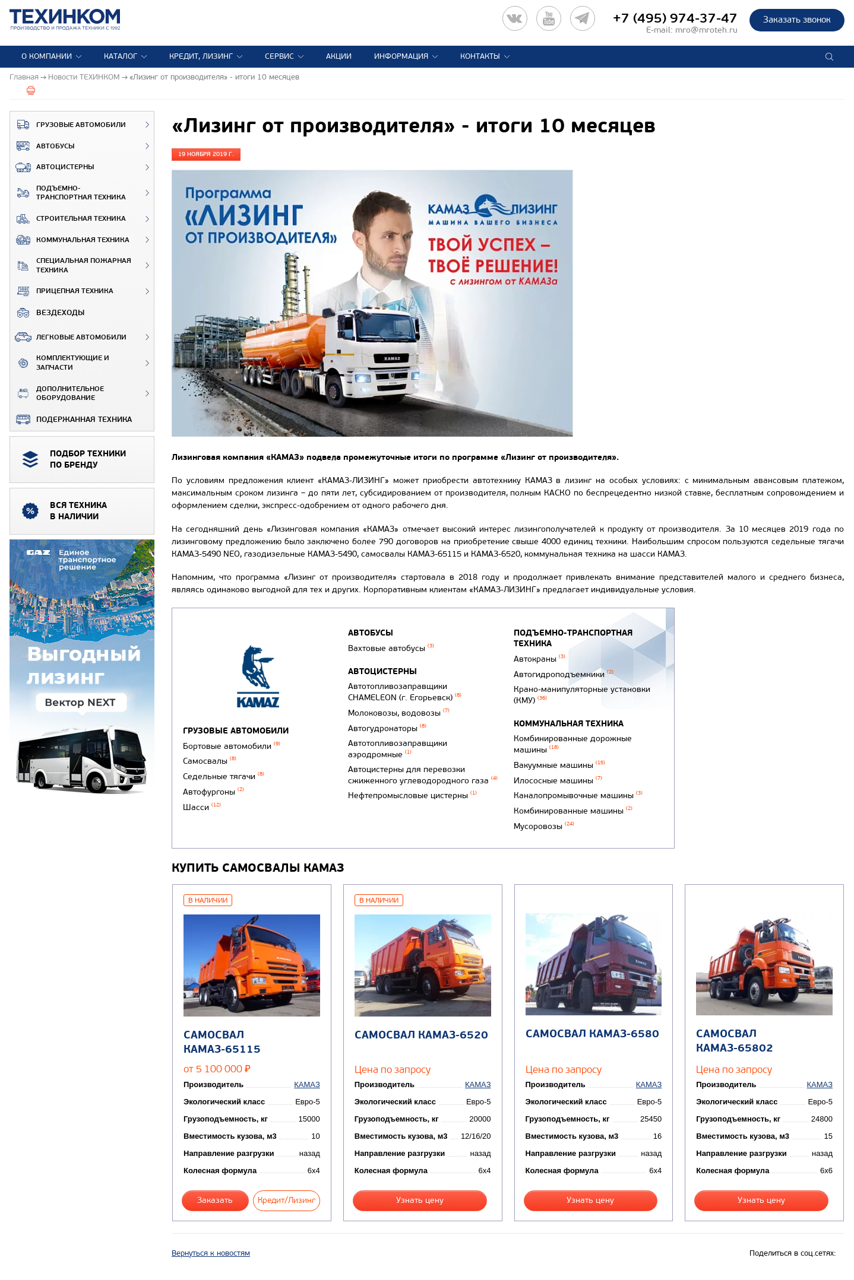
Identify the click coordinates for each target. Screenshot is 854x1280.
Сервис (279, 56)
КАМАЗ (307, 1084)
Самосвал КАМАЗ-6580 (592, 1034)
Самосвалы (209, 761)
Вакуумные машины (559, 765)
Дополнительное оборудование (57, 394)
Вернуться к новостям (211, 1253)
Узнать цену (420, 1200)
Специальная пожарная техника (70, 265)
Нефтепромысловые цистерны (412, 795)
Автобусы (42, 146)
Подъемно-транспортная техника (68, 193)
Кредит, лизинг (201, 56)
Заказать (215, 1200)
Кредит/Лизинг (286, 1200)
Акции (339, 56)
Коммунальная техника (69, 239)
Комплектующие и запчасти (59, 363)
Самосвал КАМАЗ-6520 (421, 1035)
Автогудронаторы (387, 728)
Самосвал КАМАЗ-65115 (222, 1042)
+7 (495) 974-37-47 (675, 18)
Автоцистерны (52, 167)
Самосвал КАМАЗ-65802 (734, 1041)
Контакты (480, 56)
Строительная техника (68, 219)
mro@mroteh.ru (706, 30)
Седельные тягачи (223, 776)
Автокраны (539, 659)
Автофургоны (213, 792)
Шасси (202, 807)
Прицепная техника (61, 291)
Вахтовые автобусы (391, 648)
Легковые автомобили (68, 337)
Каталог (120, 56)
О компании (46, 56)
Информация (401, 56)
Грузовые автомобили (68, 124)
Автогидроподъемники (563, 674)
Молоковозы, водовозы (399, 713)
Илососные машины (558, 781)
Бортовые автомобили (231, 746)
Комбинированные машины (573, 811)
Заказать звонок (797, 19)
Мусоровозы (544, 826)
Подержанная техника (71, 419)
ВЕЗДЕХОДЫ (47, 312)
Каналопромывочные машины (578, 795)
